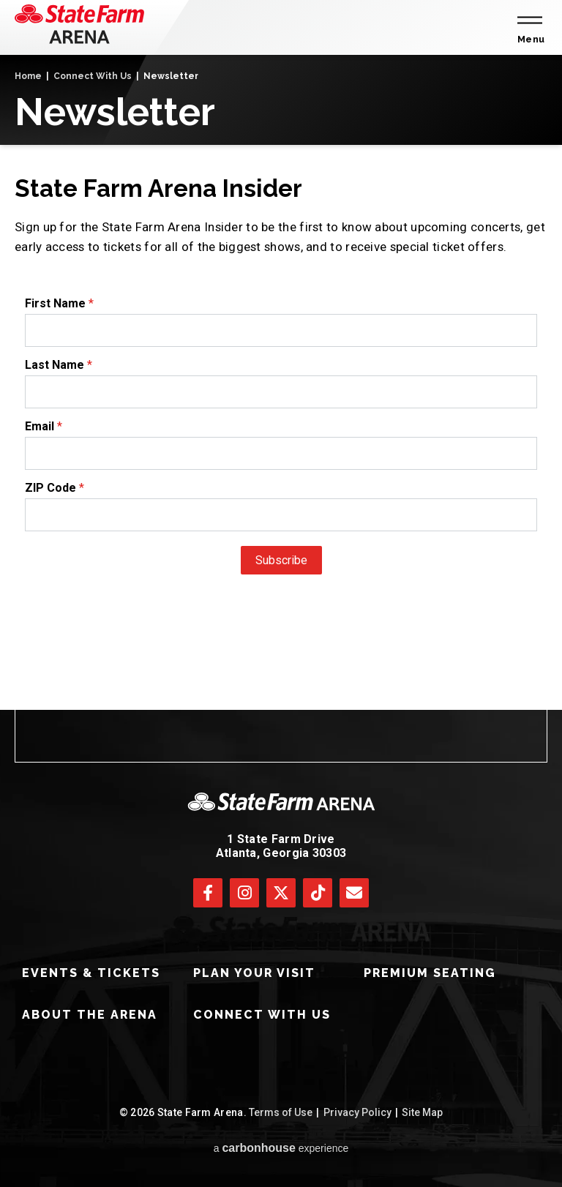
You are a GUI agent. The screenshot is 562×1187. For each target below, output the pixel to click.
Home (28, 76)
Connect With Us (92, 76)
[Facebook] (207, 892)
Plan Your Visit (254, 973)
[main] (281, 382)
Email (39, 426)
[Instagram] (244, 892)
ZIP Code (50, 488)
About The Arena (89, 1015)
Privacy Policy (357, 1112)
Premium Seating (430, 973)
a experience (281, 1148)
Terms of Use (280, 1112)
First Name (55, 303)
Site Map (422, 1112)
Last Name (54, 365)
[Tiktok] (317, 892)
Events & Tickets (91, 973)
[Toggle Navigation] (528, 27)
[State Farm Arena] (79, 24)
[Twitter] (281, 892)
